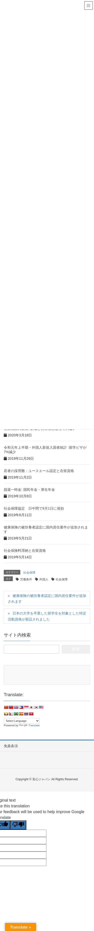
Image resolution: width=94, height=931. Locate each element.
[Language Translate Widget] (22, 721)
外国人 (43, 579)
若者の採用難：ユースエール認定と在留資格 (39, 471)
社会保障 (29, 572)
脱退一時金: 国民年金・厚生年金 (29, 490)
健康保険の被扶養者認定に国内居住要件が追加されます (47, 598)
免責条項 (11, 746)
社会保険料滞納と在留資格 (25, 551)
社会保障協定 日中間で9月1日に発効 (34, 508)
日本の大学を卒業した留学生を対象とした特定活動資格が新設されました (47, 616)
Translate (29, 725)
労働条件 (26, 579)
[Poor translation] (18, 825)
